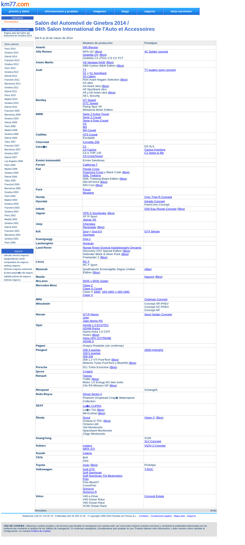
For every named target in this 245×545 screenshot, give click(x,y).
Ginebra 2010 (12, 103)
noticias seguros (12, 280)
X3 (84, 123)
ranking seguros (12, 265)
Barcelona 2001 (13, 235)
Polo (86, 479)
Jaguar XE (89, 219)
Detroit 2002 (11, 227)
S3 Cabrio (89, 76)
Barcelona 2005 (13, 188)
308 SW (88, 356)
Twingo (87, 375)
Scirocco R (90, 492)
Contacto (143, 516)
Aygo (86, 465)
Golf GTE (89, 469)
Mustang (88, 192)
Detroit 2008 (11, 138)
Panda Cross (91, 169)
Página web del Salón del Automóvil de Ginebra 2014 (18, 34)
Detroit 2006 (11, 176)
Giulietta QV (90, 54)
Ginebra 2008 (12, 134)
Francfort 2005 (12, 184)
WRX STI (89, 448)
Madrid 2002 (11, 219)
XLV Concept (152, 441)
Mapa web (179, 516)
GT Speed (89, 100)
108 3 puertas (92, 350)
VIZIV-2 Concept (154, 445)
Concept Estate (154, 496)
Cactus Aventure (154, 149)
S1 (84, 73)
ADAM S (88, 341)
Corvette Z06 (91, 142)
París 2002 (10, 215)
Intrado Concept (154, 201)
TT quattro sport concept (160, 70)
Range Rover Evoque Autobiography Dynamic (112, 247)
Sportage (88, 234)
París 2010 (10, 95)
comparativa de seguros (16, 262)
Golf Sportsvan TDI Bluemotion (102, 475)
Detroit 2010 (11, 107)
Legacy (87, 445)
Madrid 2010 (11, 99)
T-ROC (148, 469)
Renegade (89, 227)
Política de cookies (41, 531)
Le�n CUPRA (92, 406)
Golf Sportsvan (92, 472)
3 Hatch (88, 371)
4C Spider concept (156, 51)
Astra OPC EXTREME (97, 338)
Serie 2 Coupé (92, 117)
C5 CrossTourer (93, 156)
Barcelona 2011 (13, 83)
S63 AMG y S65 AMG (116, 291)
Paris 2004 (10, 196)
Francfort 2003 (12, 207)
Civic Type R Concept (158, 197)
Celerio (87, 453)
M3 (85, 127)
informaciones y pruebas (61, 11)
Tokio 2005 (10, 180)
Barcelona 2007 (13, 149)
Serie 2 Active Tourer (96, 114)
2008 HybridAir (153, 350)
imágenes (99, 11)
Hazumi (149, 276)
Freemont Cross (93, 172)
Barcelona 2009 (13, 114)
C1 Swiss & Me (154, 152)
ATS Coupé (90, 134)
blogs (125, 11)
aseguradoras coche (14, 258)
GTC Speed (90, 103)
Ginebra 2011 (12, 87)
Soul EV (97, 231)
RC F (86, 261)
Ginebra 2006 (12, 172)
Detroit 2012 (11, 76)
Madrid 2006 (11, 169)
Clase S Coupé (92, 288)
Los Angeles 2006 (14, 161)
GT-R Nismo (91, 314)
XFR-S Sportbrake (94, 213)
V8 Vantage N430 (94, 62)
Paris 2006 (10, 165)
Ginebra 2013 (12, 64)
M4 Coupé (89, 130)
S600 (97, 291)
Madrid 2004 (11, 200)
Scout (86, 417)
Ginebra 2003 (12, 211)
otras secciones (181, 11)
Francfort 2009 (12, 110)
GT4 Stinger (152, 231)
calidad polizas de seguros (17, 276)
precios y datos (19, 11)
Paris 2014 (10, 48)
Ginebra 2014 (12, 52)
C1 (84, 146)
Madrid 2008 (11, 130)
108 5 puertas (92, 353)
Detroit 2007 (11, 157)
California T (90, 164)
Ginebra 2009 (12, 118)
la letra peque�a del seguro (18, 272)
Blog (98, 51)
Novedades (41, 510)
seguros (149, 11)
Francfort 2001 (12, 231)
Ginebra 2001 (12, 238)
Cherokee (89, 224)
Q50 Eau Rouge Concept (160, 208)
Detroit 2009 (11, 122)
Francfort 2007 (12, 145)
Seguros (191, 516)
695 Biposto (90, 47)
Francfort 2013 (12, 60)
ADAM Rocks (91, 328)
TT (84, 70)
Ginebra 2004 (12, 203)
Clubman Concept (155, 299)
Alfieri (147, 269)
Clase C (88, 285)
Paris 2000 (10, 242)
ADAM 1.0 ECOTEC (96, 325)
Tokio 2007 (10, 141)
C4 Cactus (89, 149)
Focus (87, 189)
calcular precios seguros (16, 255)
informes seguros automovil (18, 269)
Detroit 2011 (11, 91)
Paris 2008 (10, 126)
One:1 (87, 239)
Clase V (88, 295)
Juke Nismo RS (93, 320)
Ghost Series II (92, 394)
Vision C (149, 417)
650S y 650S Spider (95, 281)
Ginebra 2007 (12, 153)
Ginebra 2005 (12, 192)
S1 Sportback (98, 73)
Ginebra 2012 (12, 72)
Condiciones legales (161, 516)
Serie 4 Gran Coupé (95, 120)
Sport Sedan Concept (158, 314)
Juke (86, 317)
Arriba (213, 510)
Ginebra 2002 (12, 223)
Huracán (88, 243)
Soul (86, 231)
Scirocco (88, 488)
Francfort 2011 (12, 79)
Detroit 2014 (11, 56)
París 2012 (10, 68)
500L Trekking (92, 175)
